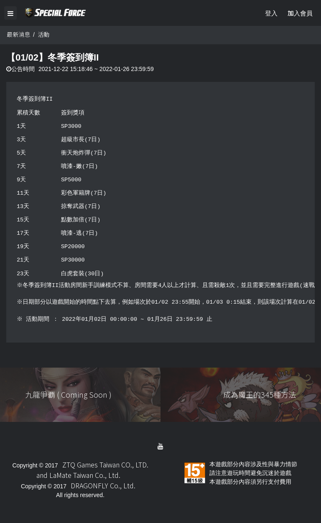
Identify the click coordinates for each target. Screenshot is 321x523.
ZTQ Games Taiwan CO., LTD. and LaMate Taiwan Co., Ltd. (92, 470)
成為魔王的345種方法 (259, 394)
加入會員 (300, 12)
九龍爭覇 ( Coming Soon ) (68, 394)
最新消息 (18, 34)
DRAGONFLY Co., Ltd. (103, 486)
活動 (43, 34)
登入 (271, 12)
